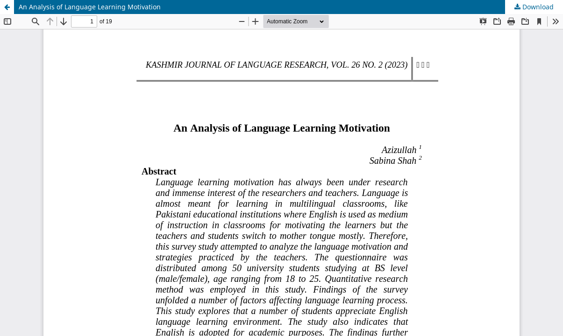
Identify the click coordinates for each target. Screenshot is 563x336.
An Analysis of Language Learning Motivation (90, 6)
